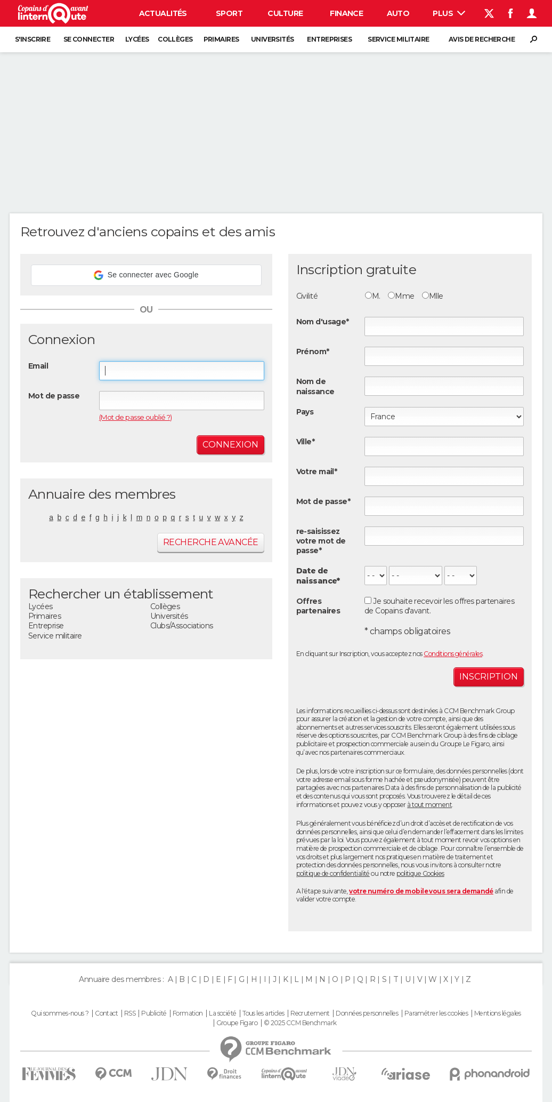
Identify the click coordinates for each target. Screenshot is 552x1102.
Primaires (221, 39)
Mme (401, 296)
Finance (346, 13)
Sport (229, 13)
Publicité (153, 1013)
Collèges (175, 39)
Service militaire (398, 39)
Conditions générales (453, 654)
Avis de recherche (482, 39)
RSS (129, 1013)
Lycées (137, 39)
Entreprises (329, 39)
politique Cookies (420, 873)
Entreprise (45, 625)
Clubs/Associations (181, 625)
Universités (272, 39)
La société (222, 1013)
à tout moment (429, 805)
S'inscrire (32, 39)
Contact (106, 1013)
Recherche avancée (210, 542)
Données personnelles (367, 1013)
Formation (188, 1013)
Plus (449, 13)
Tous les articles (263, 1013)
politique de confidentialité (333, 873)
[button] (146, 275)
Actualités (163, 13)
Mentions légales (497, 1013)
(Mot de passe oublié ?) (135, 417)
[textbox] (444, 446)
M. (372, 296)
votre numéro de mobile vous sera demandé (421, 891)
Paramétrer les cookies (436, 1013)
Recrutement (310, 1013)
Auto (398, 13)
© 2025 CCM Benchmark (300, 1023)
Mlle (432, 296)
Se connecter (88, 39)
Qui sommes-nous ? (59, 1013)
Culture (285, 13)
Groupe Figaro (237, 1023)
